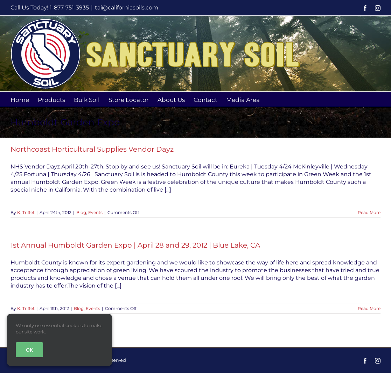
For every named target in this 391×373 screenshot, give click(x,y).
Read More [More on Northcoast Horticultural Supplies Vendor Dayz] (369, 212)
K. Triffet (26, 212)
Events (95, 212)
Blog (81, 212)
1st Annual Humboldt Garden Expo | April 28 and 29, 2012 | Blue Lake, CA (135, 245)
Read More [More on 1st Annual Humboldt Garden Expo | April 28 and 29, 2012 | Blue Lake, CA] (369, 308)
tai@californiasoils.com (126, 7)
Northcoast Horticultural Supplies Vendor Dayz (92, 149)
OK (29, 349)
